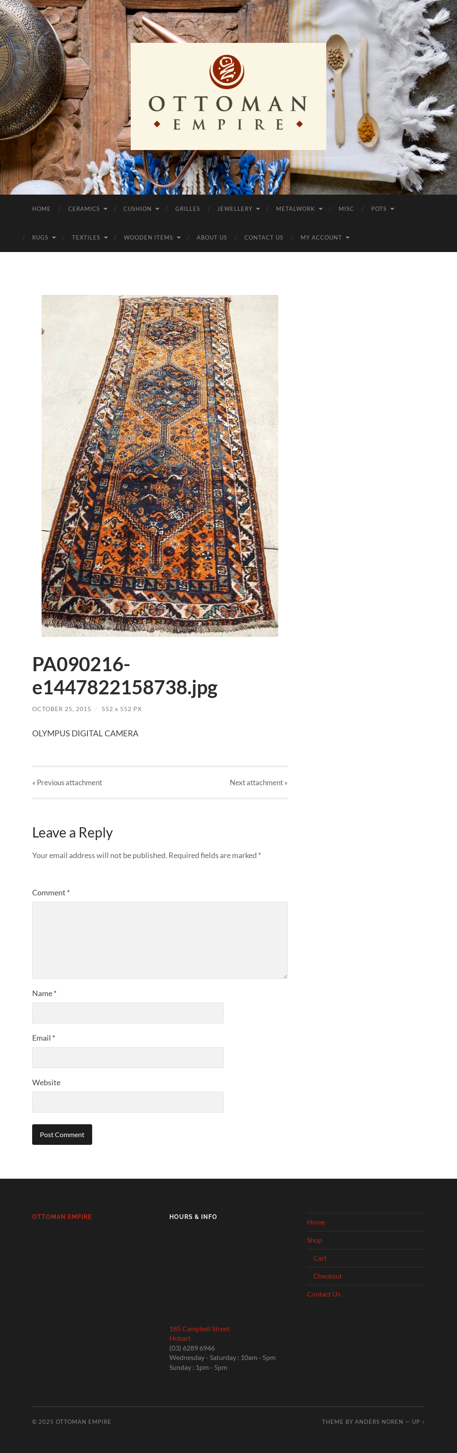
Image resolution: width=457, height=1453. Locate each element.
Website (46, 1082)
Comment (51, 892)
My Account (321, 237)
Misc (346, 208)
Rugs (40, 237)
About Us (212, 237)
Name (44, 993)
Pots (379, 208)
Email (43, 1037)
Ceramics (84, 208)
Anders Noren (379, 1421)
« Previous (67, 782)
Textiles (86, 237)
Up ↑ (418, 1421)
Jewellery (235, 208)
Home (41, 208)
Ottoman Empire (62, 1216)
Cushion (137, 208)
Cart (320, 1258)
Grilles (187, 208)
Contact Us (263, 237)
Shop (314, 1240)
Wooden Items (148, 237)
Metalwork (295, 208)
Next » (259, 782)
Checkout (327, 1276)
